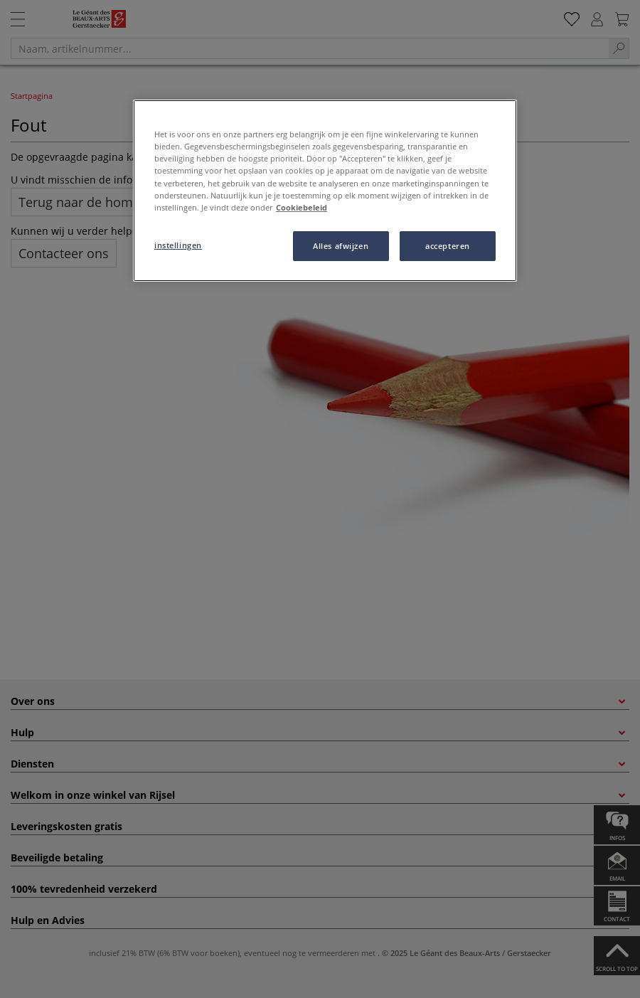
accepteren (447, 245)
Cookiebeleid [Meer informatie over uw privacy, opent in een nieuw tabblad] (301, 207)
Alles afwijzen (340, 245)
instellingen (178, 245)
